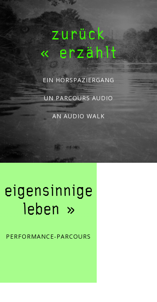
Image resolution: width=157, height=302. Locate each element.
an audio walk (78, 116)
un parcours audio (78, 98)
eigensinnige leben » (48, 199)
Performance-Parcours (48, 236)
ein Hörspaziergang (78, 80)
